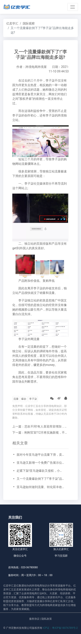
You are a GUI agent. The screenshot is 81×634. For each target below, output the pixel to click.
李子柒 (33, 398)
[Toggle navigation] (72, 7)
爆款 (23, 398)
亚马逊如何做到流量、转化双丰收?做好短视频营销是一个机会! (40, 487)
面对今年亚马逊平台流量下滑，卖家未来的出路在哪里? (40, 454)
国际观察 (29, 23)
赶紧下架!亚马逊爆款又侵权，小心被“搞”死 (40, 470)
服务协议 (34, 618)
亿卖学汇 (12, 23)
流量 (16, 398)
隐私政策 (46, 618)
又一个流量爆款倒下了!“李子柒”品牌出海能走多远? (40, 478)
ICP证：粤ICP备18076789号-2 (60, 627)
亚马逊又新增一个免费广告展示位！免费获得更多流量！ (40, 462)
